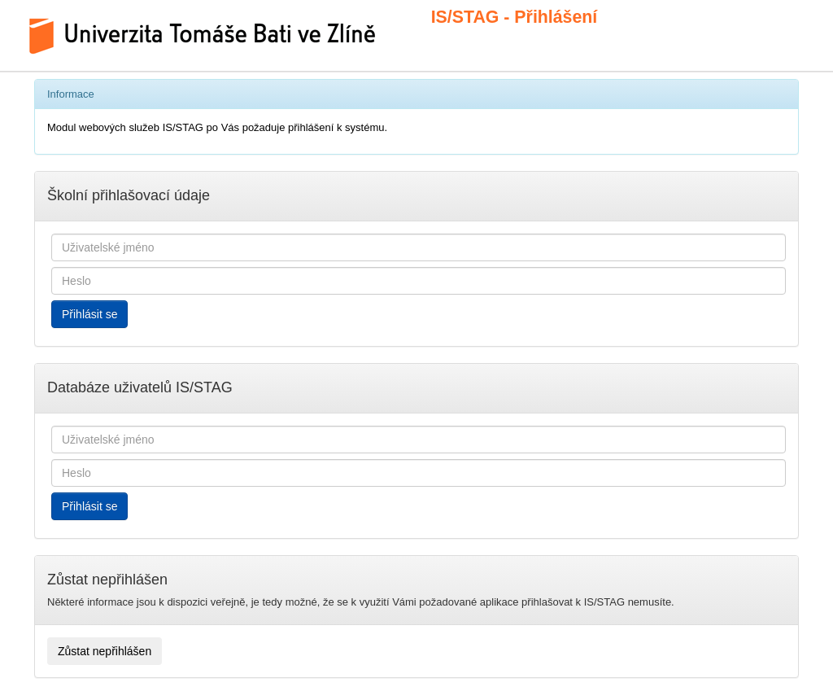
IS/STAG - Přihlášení (495, 17)
